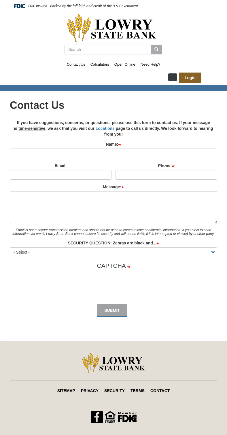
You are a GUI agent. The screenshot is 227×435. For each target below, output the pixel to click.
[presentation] (56, 290)
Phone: (165, 165)
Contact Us (76, 64)
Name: (112, 144)
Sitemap (66, 390)
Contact (160, 390)
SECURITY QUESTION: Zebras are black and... (112, 243)
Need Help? (150, 64)
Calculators (99, 64)
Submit (112, 310)
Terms (137, 390)
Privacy (90, 390)
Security (114, 390)
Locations (105, 128)
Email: (60, 165)
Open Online (124, 64)
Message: (112, 187)
